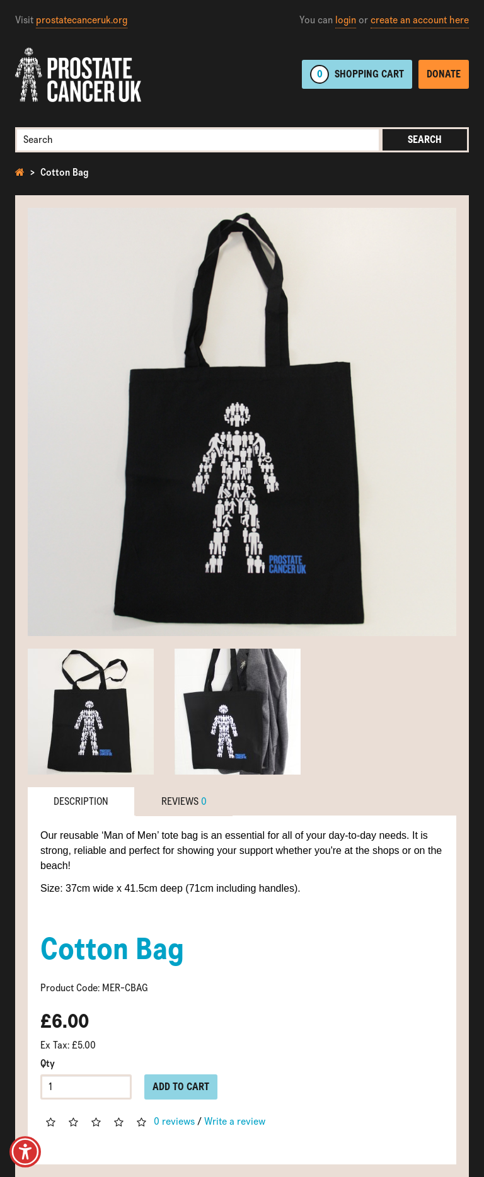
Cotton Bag (64, 172)
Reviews (184, 801)
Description (81, 801)
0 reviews (174, 1121)
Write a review (234, 1121)
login (345, 19)
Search (425, 139)
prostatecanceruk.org (81, 19)
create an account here (420, 19)
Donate (444, 74)
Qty (47, 1063)
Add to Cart (181, 1086)
